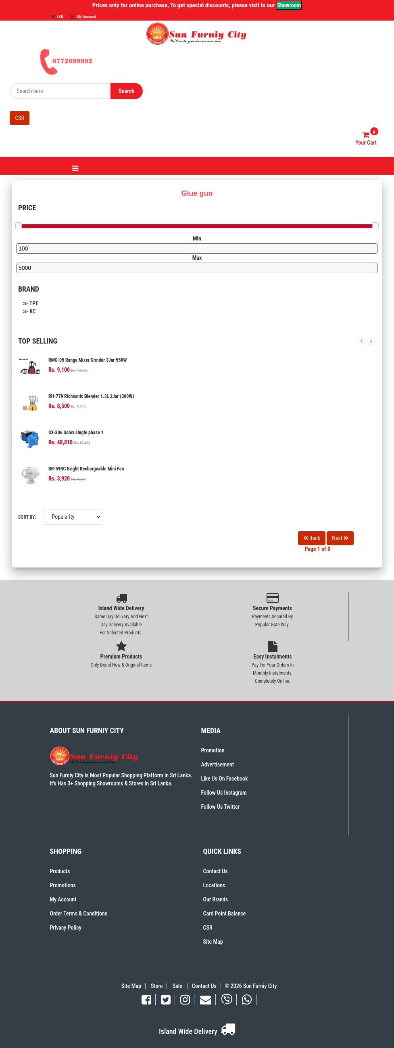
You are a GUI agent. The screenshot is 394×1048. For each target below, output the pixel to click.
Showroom (289, 5)
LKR (57, 16)
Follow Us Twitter (220, 807)
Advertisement (217, 764)
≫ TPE (30, 303)
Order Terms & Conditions (79, 913)
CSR (19, 118)
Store (157, 986)
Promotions (63, 885)
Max (197, 258)
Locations (214, 885)
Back (311, 538)
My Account (83, 16)
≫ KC (29, 311)
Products (60, 871)
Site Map (213, 941)
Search (126, 91)
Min (197, 238)
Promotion (213, 750)
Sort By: (27, 517)
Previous (361, 341)
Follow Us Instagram (224, 792)
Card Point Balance (224, 913)
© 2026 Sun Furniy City (249, 986)
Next (371, 341)
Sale (178, 986)
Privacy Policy (65, 927)
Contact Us (215, 871)
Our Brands (215, 899)
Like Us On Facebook (224, 778)
